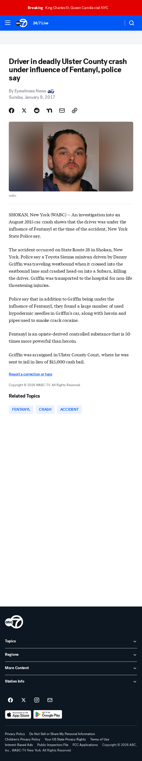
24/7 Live (41, 23)
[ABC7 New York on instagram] (36, 700)
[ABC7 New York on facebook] (10, 700)
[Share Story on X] (24, 110)
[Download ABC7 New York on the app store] (18, 714)
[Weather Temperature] (115, 23)
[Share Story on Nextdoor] (49, 110)
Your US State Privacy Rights (65, 739)
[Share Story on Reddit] (36, 110)
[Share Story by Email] (62, 110)
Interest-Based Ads (19, 745)
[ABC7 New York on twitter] (23, 700)
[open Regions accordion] (71, 655)
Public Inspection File (52, 745)
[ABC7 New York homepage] (21, 23)
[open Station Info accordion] (71, 682)
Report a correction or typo (30, 374)
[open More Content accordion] (71, 668)
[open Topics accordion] (71, 641)
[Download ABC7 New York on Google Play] (47, 714)
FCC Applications (85, 745)
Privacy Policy (15, 734)
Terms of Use (99, 739)
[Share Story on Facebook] (11, 110)
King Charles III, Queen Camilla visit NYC (70, 7)
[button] (7, 22)
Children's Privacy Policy (22, 739)
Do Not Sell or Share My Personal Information (62, 734)
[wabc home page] (14, 621)
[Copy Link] (74, 110)
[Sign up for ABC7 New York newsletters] (49, 700)
